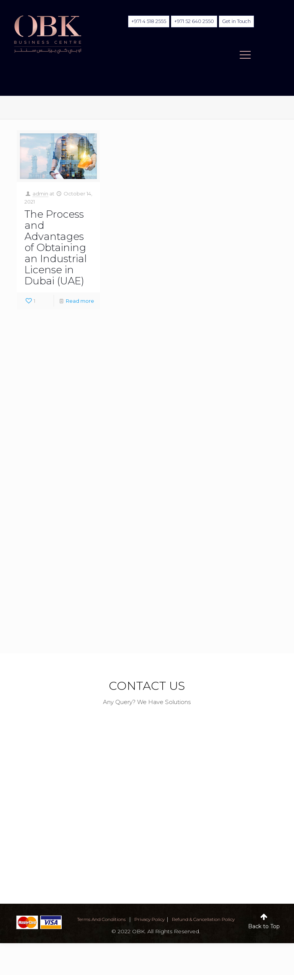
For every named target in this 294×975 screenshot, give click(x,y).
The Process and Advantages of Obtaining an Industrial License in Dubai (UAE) (55, 247)
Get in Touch (235, 21)
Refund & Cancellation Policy (203, 919)
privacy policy (149, 919)
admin (40, 193)
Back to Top (264, 926)
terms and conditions (101, 919)
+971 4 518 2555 (146, 21)
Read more (80, 301)
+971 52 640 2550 (192, 21)
